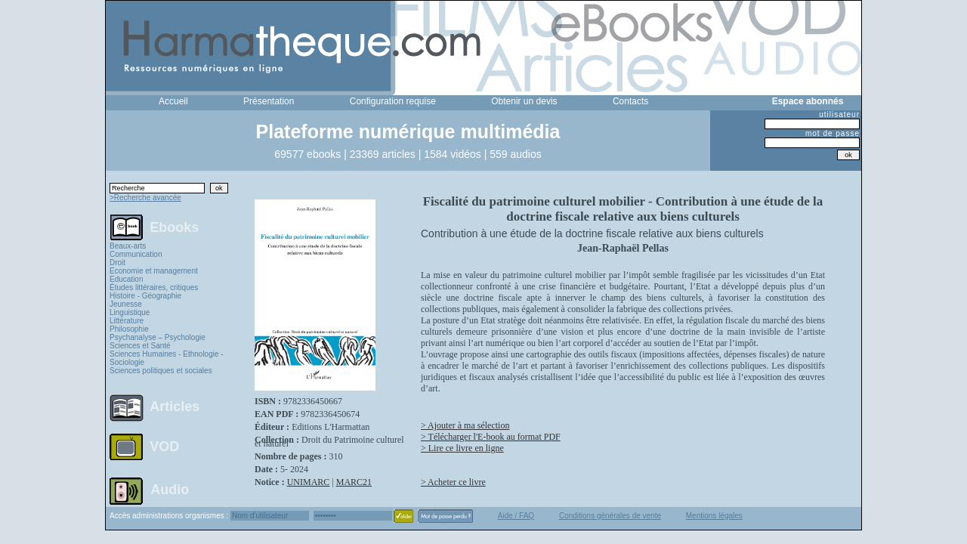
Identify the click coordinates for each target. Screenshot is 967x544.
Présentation (268, 101)
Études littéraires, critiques (154, 287)
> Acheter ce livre (453, 482)
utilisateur (839, 114)
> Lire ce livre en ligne (462, 448)
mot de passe (832, 133)
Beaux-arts (128, 246)
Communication (136, 254)
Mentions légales (714, 516)
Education (126, 279)
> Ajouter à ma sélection (465, 425)
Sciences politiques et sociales (161, 370)
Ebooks (174, 226)
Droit (117, 262)
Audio (169, 488)
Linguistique (130, 312)
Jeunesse (126, 304)
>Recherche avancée (145, 197)
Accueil (173, 101)
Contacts (630, 101)
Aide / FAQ (516, 516)
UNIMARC (308, 482)
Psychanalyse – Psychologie (157, 337)
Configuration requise (393, 101)
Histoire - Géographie (145, 296)
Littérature (127, 321)
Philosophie (129, 329)
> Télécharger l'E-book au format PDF (491, 436)
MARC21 (354, 482)
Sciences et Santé (140, 346)
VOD (164, 446)
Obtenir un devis (524, 101)
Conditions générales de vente (610, 516)
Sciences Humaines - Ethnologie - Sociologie (167, 358)
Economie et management (154, 271)
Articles (174, 406)
